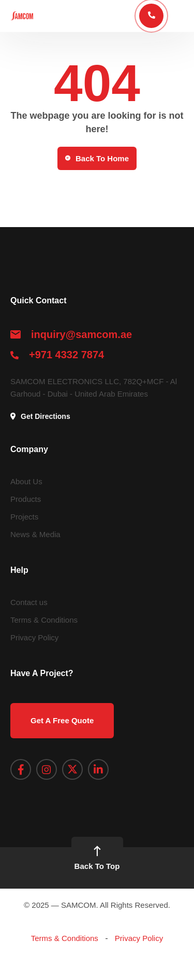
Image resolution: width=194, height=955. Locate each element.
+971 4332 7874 (66, 354)
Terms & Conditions (44, 619)
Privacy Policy (34, 637)
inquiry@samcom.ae (81, 334)
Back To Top (97, 858)
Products (25, 499)
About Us (26, 481)
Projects (24, 516)
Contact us (29, 602)
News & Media (35, 534)
